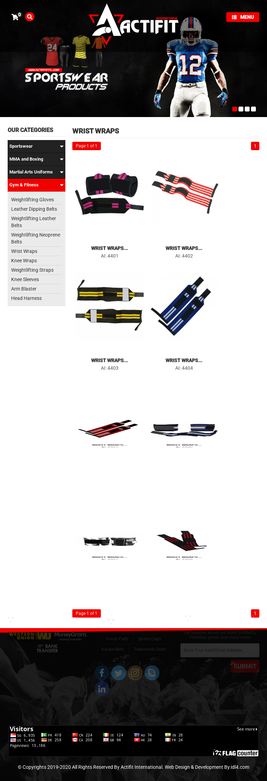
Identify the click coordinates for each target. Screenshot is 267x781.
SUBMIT (245, 662)
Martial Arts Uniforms (36, 172)
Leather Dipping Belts (34, 209)
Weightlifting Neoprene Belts (35, 238)
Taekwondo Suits (150, 643)
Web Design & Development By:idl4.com (207, 767)
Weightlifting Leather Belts (33, 222)
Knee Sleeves (25, 279)
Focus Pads (117, 632)
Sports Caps (149, 632)
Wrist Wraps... (109, 246)
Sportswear (36, 146)
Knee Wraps (24, 260)
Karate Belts (113, 643)
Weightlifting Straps (32, 270)
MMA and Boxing (36, 159)
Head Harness (26, 298)
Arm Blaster (24, 289)
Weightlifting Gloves (32, 199)
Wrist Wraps (24, 251)
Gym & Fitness (36, 184)
